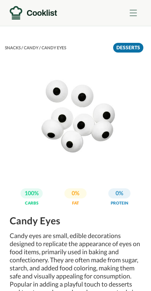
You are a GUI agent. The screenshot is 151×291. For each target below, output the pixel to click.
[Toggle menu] (133, 13)
